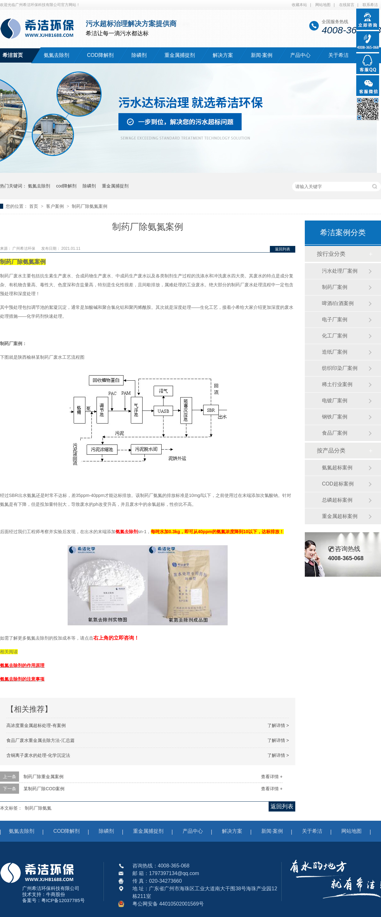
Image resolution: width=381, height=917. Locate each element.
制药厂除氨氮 (38, 808)
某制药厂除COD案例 (43, 788)
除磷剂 (139, 55)
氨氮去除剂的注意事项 (22, 679)
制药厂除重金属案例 (43, 776)
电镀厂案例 (334, 400)
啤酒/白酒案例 (338, 303)
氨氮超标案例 (337, 467)
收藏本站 (299, 5)
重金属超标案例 (340, 516)
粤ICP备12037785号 (63, 900)
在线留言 (346, 5)
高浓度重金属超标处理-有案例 (36, 725)
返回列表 (282, 249)
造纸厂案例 (334, 352)
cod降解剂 (66, 185)
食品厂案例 (334, 433)
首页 (34, 206)
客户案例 (55, 206)
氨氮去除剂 (56, 55)
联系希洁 (370, 5)
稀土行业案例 (337, 384)
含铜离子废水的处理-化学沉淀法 (38, 755)
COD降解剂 (100, 55)
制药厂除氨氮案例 (89, 206)
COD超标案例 (338, 483)
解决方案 (223, 55)
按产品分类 (331, 450)
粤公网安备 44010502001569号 (168, 904)
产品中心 (300, 55)
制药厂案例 (334, 287)
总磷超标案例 (337, 500)
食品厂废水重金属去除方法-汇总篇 (40, 740)
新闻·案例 (261, 55)
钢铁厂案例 (334, 416)
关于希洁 (338, 55)
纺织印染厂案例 (340, 368)
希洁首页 (13, 55)
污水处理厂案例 (340, 271)
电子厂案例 (334, 319)
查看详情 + (272, 776)
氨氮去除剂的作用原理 (22, 665)
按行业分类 (331, 254)
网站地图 (323, 5)
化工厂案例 (334, 335)
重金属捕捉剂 (179, 55)
